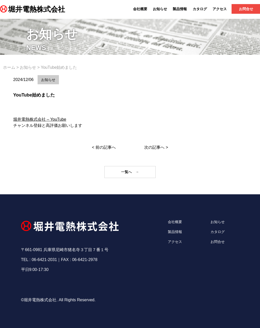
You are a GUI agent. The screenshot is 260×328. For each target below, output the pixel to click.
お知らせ (160, 9)
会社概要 (140, 9)
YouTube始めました (34, 95)
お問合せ (217, 242)
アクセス (220, 9)
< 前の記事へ (104, 147)
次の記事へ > (156, 147)
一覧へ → (130, 172)
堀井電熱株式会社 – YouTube (39, 119)
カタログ (200, 9)
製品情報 (180, 9)
